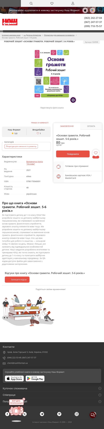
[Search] (31, 3)
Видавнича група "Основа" (34, 162)
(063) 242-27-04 (93, 17)
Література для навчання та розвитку (21, 146)
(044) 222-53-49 (14, 357)
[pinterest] (60, 415)
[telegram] (43, 415)
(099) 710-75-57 (93, 25)
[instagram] (78, 415)
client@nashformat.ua (17, 363)
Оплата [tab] (91, 126)
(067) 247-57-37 (93, 21)
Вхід (72, 6)
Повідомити (73, 154)
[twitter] (26, 415)
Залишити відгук (17, 279)
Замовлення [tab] (67, 126)
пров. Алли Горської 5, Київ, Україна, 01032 (27, 352)
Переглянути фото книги (52, 107)
